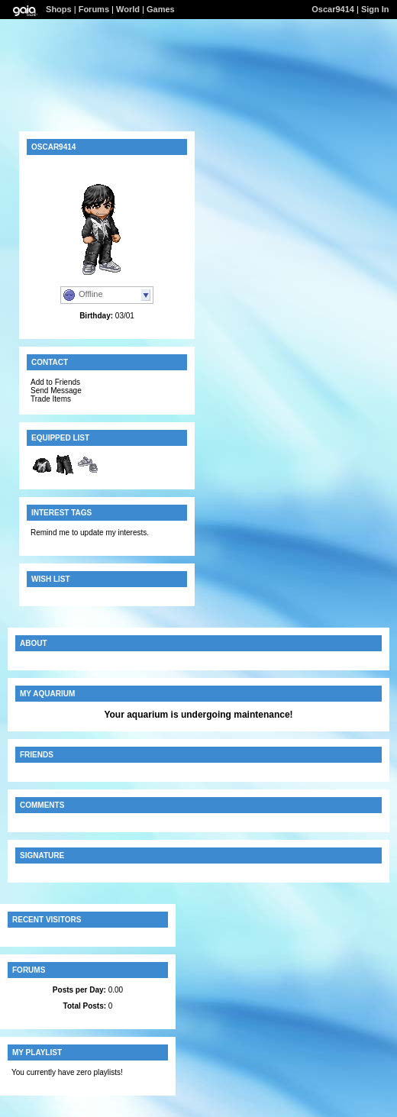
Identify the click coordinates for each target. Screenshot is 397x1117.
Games (161, 9)
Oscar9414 (332, 9)
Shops (59, 9)
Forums (94, 9)
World (128, 9)
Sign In (375, 9)
